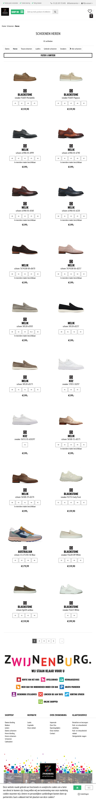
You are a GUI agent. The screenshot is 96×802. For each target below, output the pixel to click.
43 (71, 103)
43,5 (31, 332)
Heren (15, 48)
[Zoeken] (55, 11)
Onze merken (54, 730)
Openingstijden (55, 728)
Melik (25, 150)
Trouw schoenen (26, 48)
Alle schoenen (75, 48)
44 (28, 103)
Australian (25, 552)
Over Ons (53, 725)
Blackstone (25, 94)
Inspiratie (30, 725)
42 (21, 103)
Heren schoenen (10, 736)
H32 (71, 381)
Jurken (7, 728)
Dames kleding (10, 722)
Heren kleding (10, 733)
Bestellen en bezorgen (80, 722)
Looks (29, 722)
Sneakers (63, 48)
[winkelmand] (90, 15)
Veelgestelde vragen (79, 736)
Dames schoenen (10, 730)
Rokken (7, 725)
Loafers (38, 48)
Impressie (53, 722)
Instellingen (83, 794)
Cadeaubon (8, 741)
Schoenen (8, 739)
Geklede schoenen (50, 48)
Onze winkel (31, 728)
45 (34, 103)
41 (15, 103)
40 (12, 158)
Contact (52, 733)
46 (34, 560)
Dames (7, 48)
